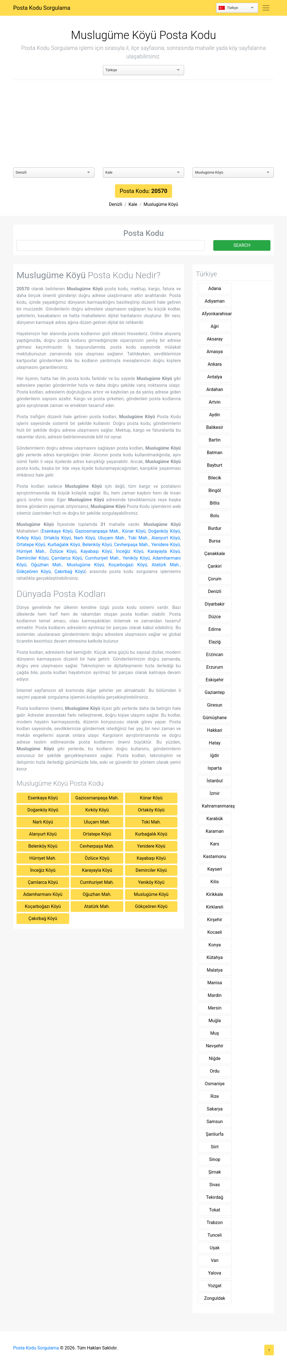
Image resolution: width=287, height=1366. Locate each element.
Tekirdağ (214, 1197)
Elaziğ (215, 642)
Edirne (215, 629)
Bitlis (214, 503)
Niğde (215, 1058)
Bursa (214, 541)
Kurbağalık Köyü (64, 544)
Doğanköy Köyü (164, 531)
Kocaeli (214, 932)
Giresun (214, 705)
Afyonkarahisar (216, 313)
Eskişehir (215, 679)
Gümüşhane (215, 717)
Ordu (214, 1071)
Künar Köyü (134, 531)
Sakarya (215, 1109)
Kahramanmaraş (216, 806)
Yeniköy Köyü (136, 558)
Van (214, 1260)
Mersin (214, 1008)
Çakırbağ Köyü (69, 571)
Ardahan (214, 389)
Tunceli (214, 1235)
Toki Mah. (138, 538)
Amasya (215, 351)
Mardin (215, 995)
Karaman (215, 831)
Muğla (215, 1020)
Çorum (214, 578)
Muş (214, 1033)
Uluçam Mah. (111, 538)
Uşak (214, 1247)
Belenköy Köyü (97, 544)
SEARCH (242, 245)
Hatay (215, 743)
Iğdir (214, 755)
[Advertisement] (143, 123)
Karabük (215, 818)
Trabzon (215, 1222)
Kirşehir (214, 919)
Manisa (214, 982)
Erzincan (214, 654)
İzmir (215, 793)
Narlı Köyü (84, 538)
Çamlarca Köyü (66, 558)
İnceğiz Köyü (130, 551)
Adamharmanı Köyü (43, 894)
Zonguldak (214, 1298)
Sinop (214, 1159)
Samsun (215, 1121)
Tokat (214, 1210)
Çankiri (214, 566)
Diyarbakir (214, 604)
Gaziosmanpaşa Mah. (97, 531)
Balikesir (214, 427)
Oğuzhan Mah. (47, 564)
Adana (214, 288)
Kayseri (214, 869)
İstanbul (215, 780)
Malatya (215, 970)
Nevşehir (214, 1045)
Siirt (215, 1146)
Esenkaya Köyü (57, 531)
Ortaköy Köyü (57, 538)
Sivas (214, 1184)
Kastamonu (214, 856)
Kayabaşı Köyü (96, 551)
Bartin (215, 440)
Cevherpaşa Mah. (131, 544)
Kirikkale (214, 894)
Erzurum (214, 667)
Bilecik (214, 477)
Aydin (214, 414)
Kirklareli (214, 907)
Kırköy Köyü (29, 538)
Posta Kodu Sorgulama (41, 7)
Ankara (215, 364)
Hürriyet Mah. (31, 551)
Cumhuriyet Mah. (102, 558)
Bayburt (214, 465)
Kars (214, 844)
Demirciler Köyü (32, 558)
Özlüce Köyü (63, 551)
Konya (215, 945)
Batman (214, 452)
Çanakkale (214, 553)
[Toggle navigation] (266, 7)
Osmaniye (214, 1083)
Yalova (214, 1273)
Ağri (214, 326)
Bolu (214, 515)
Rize (214, 1096)
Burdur (214, 528)
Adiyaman (214, 301)
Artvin (215, 402)
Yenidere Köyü (165, 544)
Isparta (215, 768)
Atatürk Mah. (166, 564)
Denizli (115, 204)
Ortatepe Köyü (31, 544)
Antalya (214, 377)
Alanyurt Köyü (165, 538)
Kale (133, 204)
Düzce (215, 616)
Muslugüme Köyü (161, 204)
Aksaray (215, 339)
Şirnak (215, 1172)
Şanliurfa (214, 1134)
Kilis (214, 881)
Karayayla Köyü (163, 551)
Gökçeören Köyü (34, 571)
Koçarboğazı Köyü (127, 564)
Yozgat (214, 1285)
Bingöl (214, 490)
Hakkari (214, 730)
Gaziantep (215, 692)
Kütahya (215, 957)
